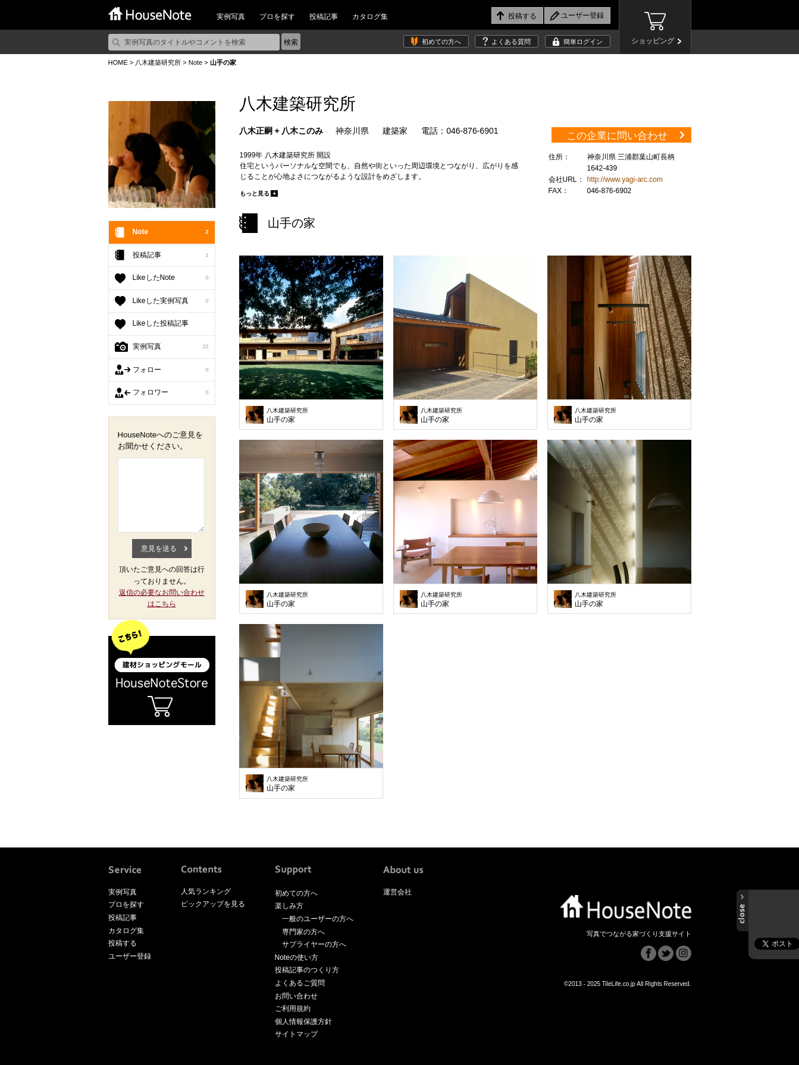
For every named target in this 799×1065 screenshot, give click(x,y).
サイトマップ (296, 1034)
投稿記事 (323, 16)
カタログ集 (370, 16)
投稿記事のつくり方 (307, 970)
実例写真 (231, 16)
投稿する (122, 943)
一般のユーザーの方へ (317, 919)
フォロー (171, 370)
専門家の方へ (303, 932)
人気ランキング (206, 891)
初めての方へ (441, 41)
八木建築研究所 (158, 62)
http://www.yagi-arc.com (625, 179)
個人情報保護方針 (303, 1021)
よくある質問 (511, 41)
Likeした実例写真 (171, 301)
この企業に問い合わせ (617, 135)
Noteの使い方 (296, 957)
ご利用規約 (293, 1008)
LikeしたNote (171, 278)
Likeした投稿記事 (161, 323)
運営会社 (397, 892)
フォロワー (171, 392)
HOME (118, 62)
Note (195, 62)
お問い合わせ (296, 996)
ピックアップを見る (213, 904)
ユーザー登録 (129, 956)
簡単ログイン (583, 41)
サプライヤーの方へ (314, 944)
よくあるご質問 (300, 983)
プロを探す (277, 16)
